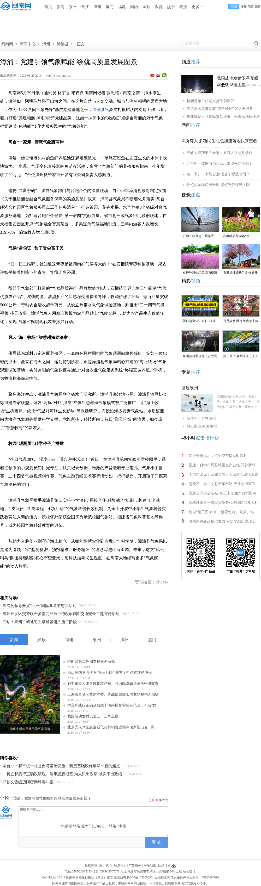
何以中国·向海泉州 (202, 426)
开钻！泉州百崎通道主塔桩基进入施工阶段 (40, 622)
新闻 (60, 7)
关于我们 (105, 865)
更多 (195, 7)
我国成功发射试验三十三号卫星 (92, 716)
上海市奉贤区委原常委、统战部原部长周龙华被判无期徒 (113, 694)
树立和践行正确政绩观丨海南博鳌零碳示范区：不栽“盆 (112, 705)
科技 (183, 7)
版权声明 (91, 865)
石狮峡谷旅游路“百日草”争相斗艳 (238, 236)
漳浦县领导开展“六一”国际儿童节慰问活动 (39, 606)
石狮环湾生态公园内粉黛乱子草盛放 (200, 273)
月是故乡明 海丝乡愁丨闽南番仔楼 (240, 321)
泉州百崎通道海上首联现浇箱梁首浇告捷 (200, 356)
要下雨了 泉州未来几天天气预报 (240, 356)
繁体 (258, 6)
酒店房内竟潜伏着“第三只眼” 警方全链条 (220, 109)
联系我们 (120, 865)
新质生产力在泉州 (201, 418)
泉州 (73, 7)
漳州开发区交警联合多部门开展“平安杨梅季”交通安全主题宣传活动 (61, 614)
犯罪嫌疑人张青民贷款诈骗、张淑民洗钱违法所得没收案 (113, 683)
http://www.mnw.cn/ (59, 75)
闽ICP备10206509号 (140, 877)
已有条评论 (158, 800)
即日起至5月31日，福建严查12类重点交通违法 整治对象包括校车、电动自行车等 (200, 321)
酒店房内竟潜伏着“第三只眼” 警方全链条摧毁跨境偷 (109, 672)
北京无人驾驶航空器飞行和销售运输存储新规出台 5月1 (111, 727)
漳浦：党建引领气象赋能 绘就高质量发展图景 (50, 798)
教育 (159, 7)
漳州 (97, 7)
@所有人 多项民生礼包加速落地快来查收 (219, 141)
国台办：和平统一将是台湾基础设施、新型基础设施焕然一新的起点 (61, 766)
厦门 (110, 7)
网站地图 (150, 865)
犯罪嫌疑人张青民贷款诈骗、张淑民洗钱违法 (223, 117)
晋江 (85, 7)
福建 (122, 7)
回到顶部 (164, 865)
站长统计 (189, 871)
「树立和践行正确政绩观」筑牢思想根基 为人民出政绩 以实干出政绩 (62, 774)
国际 (146, 7)
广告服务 (135, 865)
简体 (251, 6)
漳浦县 (63, 44)
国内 (134, 7)
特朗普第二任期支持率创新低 (91, 662)
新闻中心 (27, 44)
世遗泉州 (189, 388)
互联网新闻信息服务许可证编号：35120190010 (187, 877)
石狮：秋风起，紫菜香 (198, 236)
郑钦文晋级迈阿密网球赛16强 (28, 782)
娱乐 (171, 7)
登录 (112, 826)
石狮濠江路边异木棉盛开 (240, 272)
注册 (244, 6)
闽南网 (7, 44)
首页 (48, 7)
